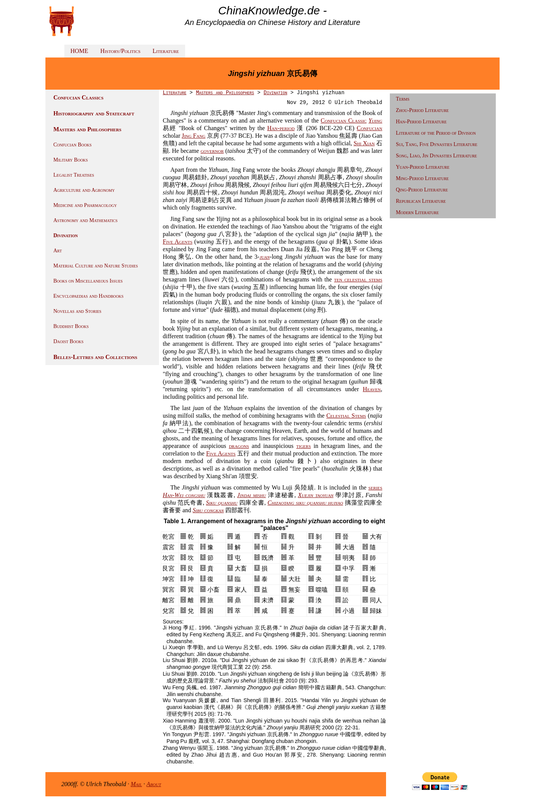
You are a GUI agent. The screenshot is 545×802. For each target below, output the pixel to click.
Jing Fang (194, 135)
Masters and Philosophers (87, 129)
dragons (239, 446)
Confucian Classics (78, 97)
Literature (166, 51)
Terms (403, 99)
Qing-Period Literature (422, 190)
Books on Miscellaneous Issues (88, 281)
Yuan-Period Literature (422, 167)
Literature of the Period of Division (436, 133)
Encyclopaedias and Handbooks (88, 296)
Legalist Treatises (73, 175)
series (375, 487)
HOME (79, 51)
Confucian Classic (343, 120)
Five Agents (177, 241)
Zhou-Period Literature (422, 110)
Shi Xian (364, 143)
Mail (136, 784)
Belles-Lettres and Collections (95, 357)
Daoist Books (68, 341)
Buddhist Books (71, 326)
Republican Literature (421, 201)
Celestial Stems (346, 415)
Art (57, 250)
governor (212, 151)
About (153, 784)
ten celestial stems (358, 279)
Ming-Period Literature (422, 178)
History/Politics (120, 51)
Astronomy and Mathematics (85, 220)
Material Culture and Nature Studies (95, 266)
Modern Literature (417, 212)
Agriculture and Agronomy (84, 190)
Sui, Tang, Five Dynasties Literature (436, 144)
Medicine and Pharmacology (85, 205)
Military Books (70, 160)
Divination (65, 235)
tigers (303, 446)
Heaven (372, 389)
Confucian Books (72, 145)
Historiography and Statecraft (93, 113)
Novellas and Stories (77, 311)
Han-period (281, 128)
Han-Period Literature (421, 121)
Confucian (369, 128)
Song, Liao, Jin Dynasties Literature (436, 156)
